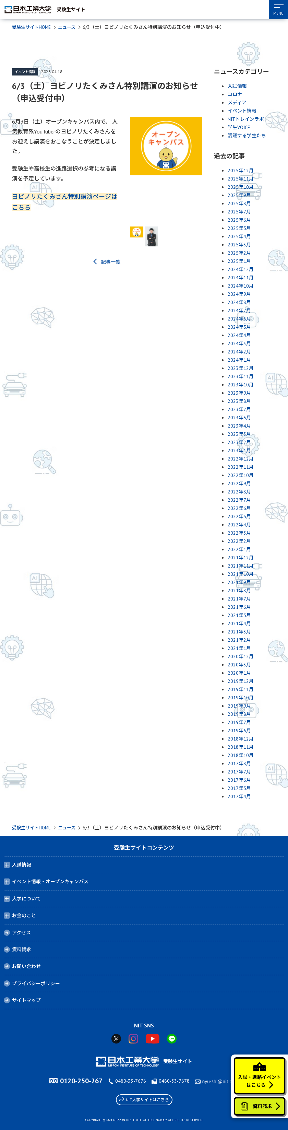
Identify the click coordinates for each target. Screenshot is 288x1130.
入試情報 (237, 86)
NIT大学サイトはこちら (144, 1099)
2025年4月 (239, 236)
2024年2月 (239, 352)
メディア (237, 103)
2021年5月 (239, 615)
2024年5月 (239, 327)
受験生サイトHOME (32, 27)
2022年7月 (239, 500)
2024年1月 (239, 360)
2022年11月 (241, 467)
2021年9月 (239, 582)
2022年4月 (239, 525)
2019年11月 (241, 689)
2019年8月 (239, 714)
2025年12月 (241, 170)
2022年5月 (239, 516)
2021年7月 (239, 599)
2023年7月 (239, 409)
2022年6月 (239, 508)
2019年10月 (241, 698)
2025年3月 (239, 245)
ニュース (70, 27)
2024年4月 (239, 335)
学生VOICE (239, 127)
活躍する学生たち (247, 135)
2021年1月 (239, 648)
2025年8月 (239, 203)
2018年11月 (241, 747)
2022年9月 (239, 483)
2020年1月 (239, 673)
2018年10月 (241, 755)
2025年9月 (239, 195)
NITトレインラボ (246, 119)
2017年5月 (239, 788)
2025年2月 (239, 253)
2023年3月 (239, 434)
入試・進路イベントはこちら (259, 1072)
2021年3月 (239, 632)
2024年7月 (239, 310)
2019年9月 (239, 706)
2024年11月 (241, 278)
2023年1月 (239, 450)
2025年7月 (239, 212)
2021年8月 (239, 590)
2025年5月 (239, 228)
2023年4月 (239, 426)
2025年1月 (239, 261)
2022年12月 (241, 459)
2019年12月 (241, 681)
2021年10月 (241, 574)
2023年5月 (239, 418)
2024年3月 (239, 343)
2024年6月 (239, 319)
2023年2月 (239, 442)
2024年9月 (239, 294)
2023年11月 (241, 376)
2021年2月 (239, 640)
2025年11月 (241, 179)
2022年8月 (239, 492)
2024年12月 (241, 269)
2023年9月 (239, 393)
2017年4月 (239, 796)
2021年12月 (241, 558)
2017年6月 (239, 780)
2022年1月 (239, 549)
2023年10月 (241, 385)
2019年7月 (239, 722)
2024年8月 (239, 302)
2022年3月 (239, 533)
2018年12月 (241, 739)
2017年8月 (239, 763)
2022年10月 (241, 475)
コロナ (235, 94)
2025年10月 (241, 187)
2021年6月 (239, 607)
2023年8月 (239, 401)
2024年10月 (241, 286)
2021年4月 (239, 623)
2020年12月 (241, 656)
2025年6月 (239, 220)
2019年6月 (239, 730)
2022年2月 (239, 541)
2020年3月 (239, 665)
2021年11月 (241, 566)
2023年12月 (241, 368)
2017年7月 (239, 772)
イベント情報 (25, 72)
